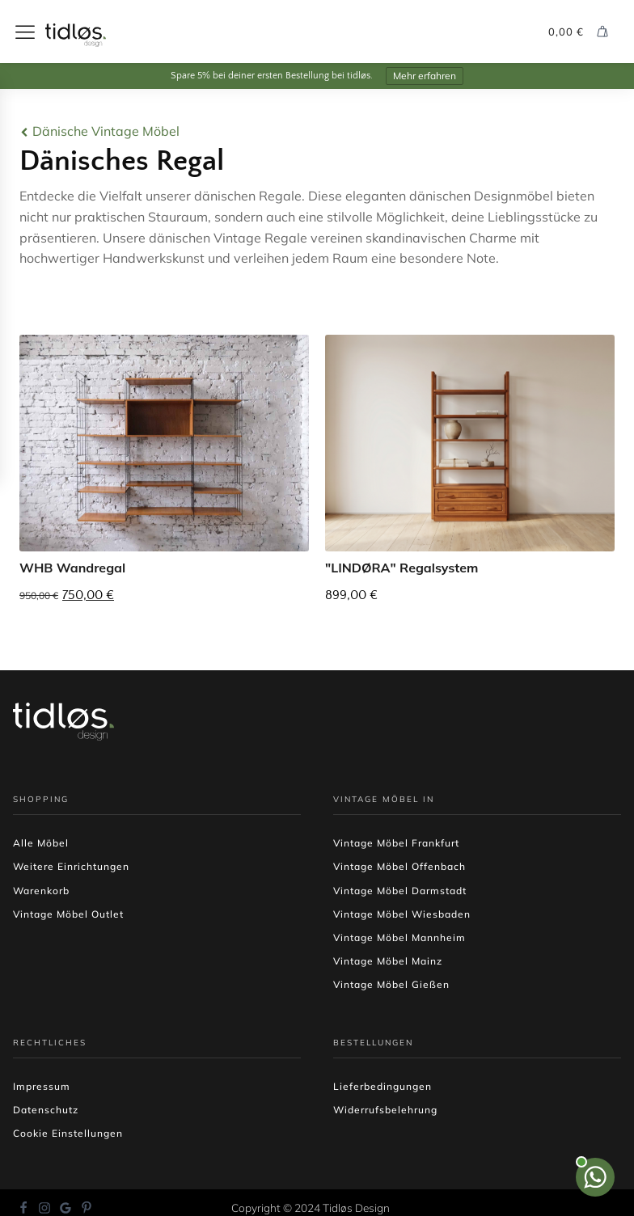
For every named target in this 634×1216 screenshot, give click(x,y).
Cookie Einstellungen (68, 1133)
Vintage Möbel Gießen (391, 984)
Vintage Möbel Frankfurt (396, 843)
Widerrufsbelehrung (385, 1110)
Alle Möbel (41, 843)
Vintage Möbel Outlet (68, 914)
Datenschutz (45, 1110)
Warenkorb (41, 891)
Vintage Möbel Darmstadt (400, 891)
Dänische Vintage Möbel (106, 131)
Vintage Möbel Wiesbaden (402, 914)
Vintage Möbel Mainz (387, 961)
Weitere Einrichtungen (71, 866)
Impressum (41, 1086)
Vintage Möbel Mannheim (399, 937)
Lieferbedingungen (382, 1086)
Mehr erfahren (424, 76)
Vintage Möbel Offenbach (399, 866)
